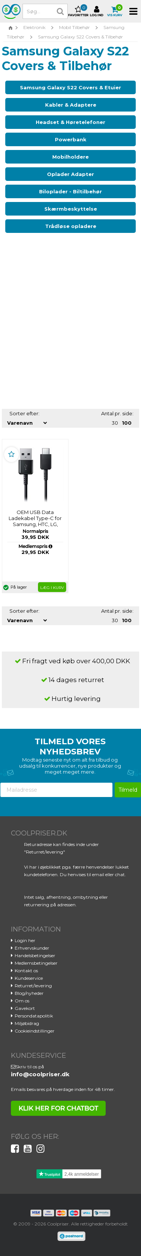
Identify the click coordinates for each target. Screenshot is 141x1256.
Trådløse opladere (70, 226)
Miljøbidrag (27, 1023)
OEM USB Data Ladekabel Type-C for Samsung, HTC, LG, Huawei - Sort (35, 521)
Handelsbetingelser (35, 955)
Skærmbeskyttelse (70, 209)
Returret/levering (33, 985)
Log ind (96, 11)
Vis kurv (114, 11)
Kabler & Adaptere (70, 105)
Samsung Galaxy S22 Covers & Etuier (70, 87)
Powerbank (70, 139)
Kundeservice (29, 978)
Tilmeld (127, 789)
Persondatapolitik (34, 1016)
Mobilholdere (70, 157)
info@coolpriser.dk (40, 1074)
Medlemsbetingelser (36, 963)
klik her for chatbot (58, 1108)
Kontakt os (26, 970)
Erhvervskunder (32, 948)
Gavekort (25, 1008)
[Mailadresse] (56, 789)
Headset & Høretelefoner (70, 122)
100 (127, 423)
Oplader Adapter (70, 174)
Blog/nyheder (29, 993)
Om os (22, 1001)
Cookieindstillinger (35, 1031)
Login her (25, 940)
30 (115, 423)
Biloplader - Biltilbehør (70, 191)
